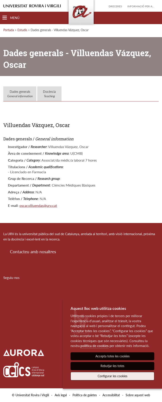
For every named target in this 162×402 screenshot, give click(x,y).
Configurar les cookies (112, 376)
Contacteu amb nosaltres (33, 251)
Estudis (22, 30)
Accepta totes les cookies (112, 356)
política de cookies (94, 346)
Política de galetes (85, 395)
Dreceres (115, 6)
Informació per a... (140, 6)
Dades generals (20, 94)
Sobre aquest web (138, 395)
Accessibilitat (111, 395)
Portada (8, 30)
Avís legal (61, 395)
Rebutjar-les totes (112, 366)
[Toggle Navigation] (11, 17)
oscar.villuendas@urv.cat (38, 205)
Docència (49, 94)
